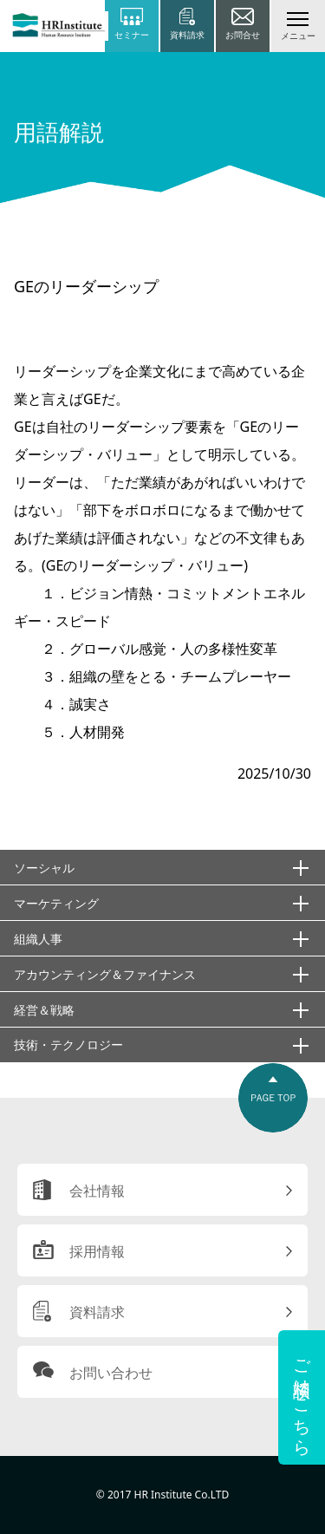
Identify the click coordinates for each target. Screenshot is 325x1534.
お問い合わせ (111, 1372)
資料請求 (97, 1312)
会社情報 (97, 1190)
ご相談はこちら (302, 1397)
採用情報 (97, 1251)
